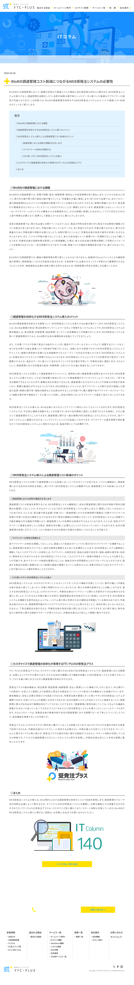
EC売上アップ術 (14, 946)
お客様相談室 (13, 940)
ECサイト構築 (56, 940)
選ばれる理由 (36, 936)
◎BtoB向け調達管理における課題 (31, 123)
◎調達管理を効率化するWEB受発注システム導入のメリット (43, 129)
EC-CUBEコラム (14, 949)
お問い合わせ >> (98, 909)
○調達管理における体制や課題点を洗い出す (41, 143)
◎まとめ (20, 169)
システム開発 (56, 946)
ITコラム (11, 943)
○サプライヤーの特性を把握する (36, 149)
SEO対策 (54, 949)
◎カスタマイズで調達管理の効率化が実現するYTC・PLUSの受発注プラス (49, 162)
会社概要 (96, 936)
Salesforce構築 (57, 943)
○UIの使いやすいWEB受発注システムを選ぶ (41, 156)
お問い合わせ (116, 932)
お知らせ (11, 936)
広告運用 (54, 953)
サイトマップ (116, 936)
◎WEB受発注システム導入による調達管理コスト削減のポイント (45, 136)
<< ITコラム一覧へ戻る (67, 864)
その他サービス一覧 (59, 956)
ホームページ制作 (58, 936)
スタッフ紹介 (97, 940)
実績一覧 (79, 936)
